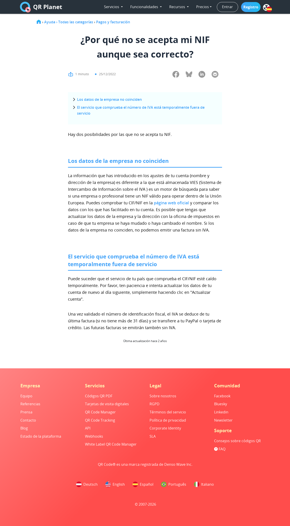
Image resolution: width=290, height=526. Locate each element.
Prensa (26, 412)
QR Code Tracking (100, 420)
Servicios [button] (112, 6)
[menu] (266, 7)
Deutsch (87, 484)
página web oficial (172, 202)
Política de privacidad (168, 420)
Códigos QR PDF (98, 395)
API (87, 428)
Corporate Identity (165, 428)
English (115, 484)
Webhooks (94, 436)
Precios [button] (202, 6)
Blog (24, 428)
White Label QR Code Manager (111, 444)
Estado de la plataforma (40, 436)
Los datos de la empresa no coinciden (109, 99)
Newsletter (223, 420)
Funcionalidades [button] (144, 6)
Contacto (28, 420)
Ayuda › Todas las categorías (68, 21)
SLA (153, 436)
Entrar (227, 6)
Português (173, 484)
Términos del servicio (168, 412)
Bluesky (220, 403)
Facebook (222, 395)
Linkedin (221, 412)
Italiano (204, 484)
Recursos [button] (177, 6)
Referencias (30, 403)
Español (143, 484)
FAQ (219, 448)
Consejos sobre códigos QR (237, 440)
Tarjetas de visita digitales (107, 403)
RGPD (155, 403)
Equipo (26, 395)
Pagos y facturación (113, 21)
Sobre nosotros (163, 395)
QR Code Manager (100, 412)
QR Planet (41, 7)
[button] (251, 7)
